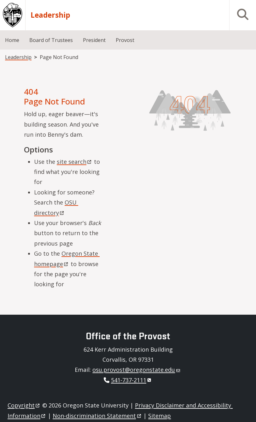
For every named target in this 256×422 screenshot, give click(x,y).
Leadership (50, 15)
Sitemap (159, 415)
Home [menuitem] (12, 40)
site (74, 161)
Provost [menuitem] (125, 40)
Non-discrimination (97, 415)
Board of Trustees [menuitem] (51, 40)
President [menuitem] (94, 40)
